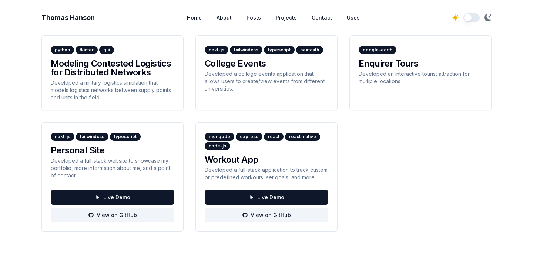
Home (194, 17)
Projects (286, 17)
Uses (353, 17)
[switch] (471, 17)
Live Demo (112, 197)
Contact (322, 17)
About (224, 17)
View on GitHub (112, 215)
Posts (254, 17)
